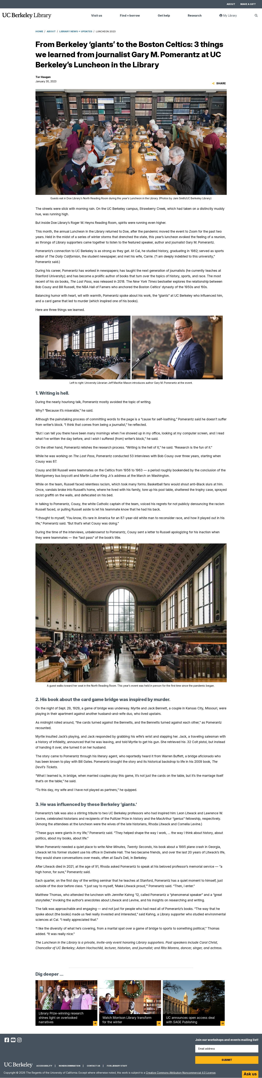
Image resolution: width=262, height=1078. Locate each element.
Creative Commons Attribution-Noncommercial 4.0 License (181, 1072)
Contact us (93, 1066)
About (231, 4)
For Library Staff (117, 1066)
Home (39, 31)
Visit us (96, 15)
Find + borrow (130, 15)
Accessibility (44, 1066)
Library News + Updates (75, 31)
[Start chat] (250, 1074)
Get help (164, 15)
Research (195, 15)
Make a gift (248, 4)
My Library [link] (230, 17)
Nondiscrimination (69, 1066)
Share (219, 83)
